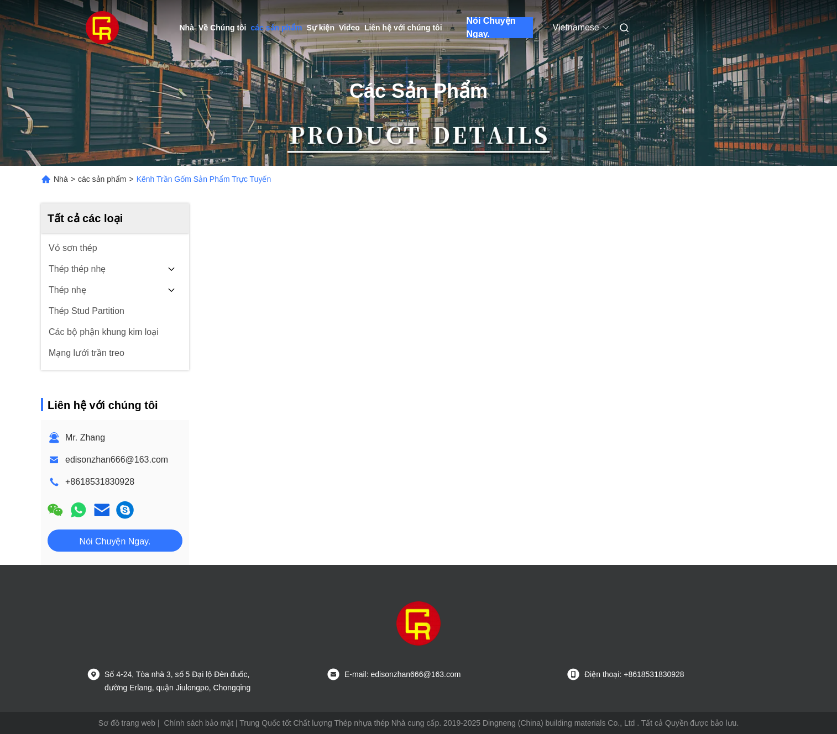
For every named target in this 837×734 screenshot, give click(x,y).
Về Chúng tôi (222, 27)
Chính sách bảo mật (198, 723)
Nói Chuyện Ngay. (491, 27)
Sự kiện (320, 27)
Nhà (187, 27)
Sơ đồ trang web (126, 723)
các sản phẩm (276, 27)
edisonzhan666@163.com (116, 459)
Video (349, 27)
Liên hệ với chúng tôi (403, 27)
